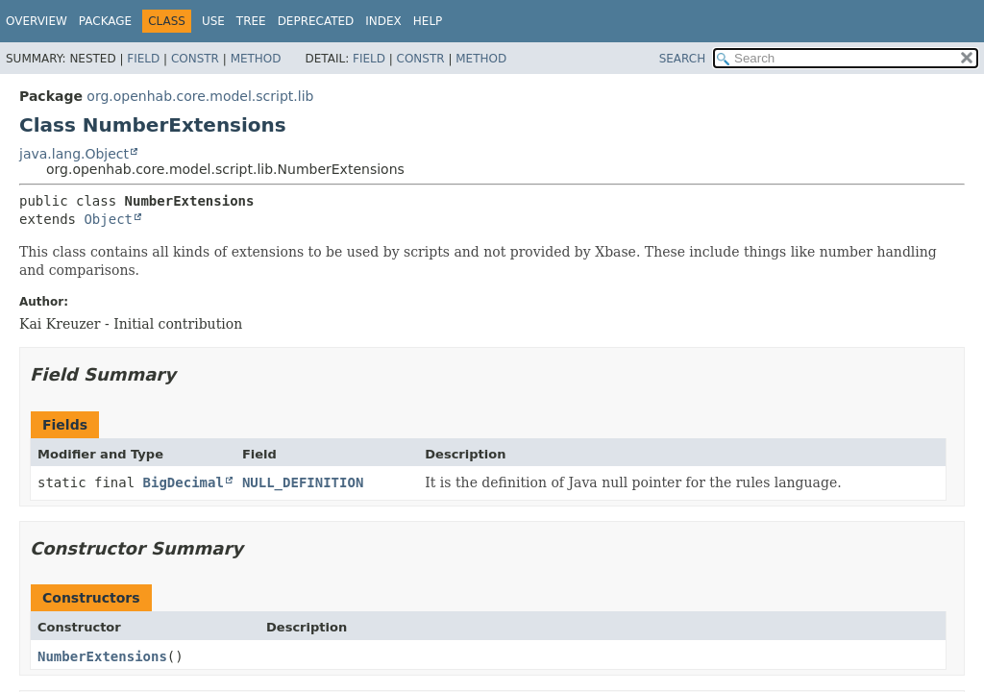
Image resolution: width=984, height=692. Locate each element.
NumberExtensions (102, 656)
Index (383, 21)
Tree (251, 21)
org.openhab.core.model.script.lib (199, 96)
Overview (36, 21)
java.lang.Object (74, 153)
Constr (195, 58)
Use (213, 21)
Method (256, 58)
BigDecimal (183, 482)
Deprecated (316, 21)
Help (428, 21)
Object (108, 219)
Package (105, 21)
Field (143, 58)
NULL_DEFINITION (302, 482)
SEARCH (682, 58)
